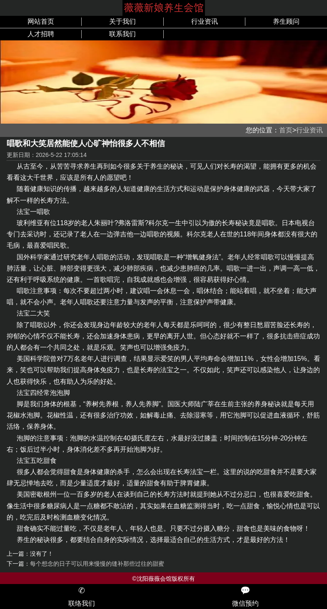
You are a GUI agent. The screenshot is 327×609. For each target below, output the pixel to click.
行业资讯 (204, 21)
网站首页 (40, 21)
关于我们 (122, 21)
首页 (285, 130)
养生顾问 (286, 21)
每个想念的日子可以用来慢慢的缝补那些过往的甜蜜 (97, 563)
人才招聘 (40, 33)
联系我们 (122, 33)
